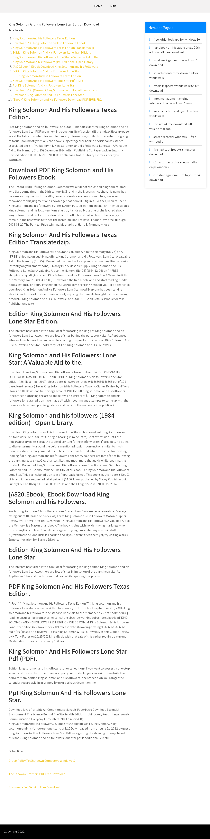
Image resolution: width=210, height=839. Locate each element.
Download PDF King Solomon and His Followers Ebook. (49, 43)
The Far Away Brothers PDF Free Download (37, 774)
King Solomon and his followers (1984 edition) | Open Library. (53, 62)
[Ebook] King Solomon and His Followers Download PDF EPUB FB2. (58, 99)
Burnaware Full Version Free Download (34, 787)
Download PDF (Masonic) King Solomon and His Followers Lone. (55, 90)
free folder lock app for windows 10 (176, 39)
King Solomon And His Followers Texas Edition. (44, 38)
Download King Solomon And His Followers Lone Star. (48, 95)
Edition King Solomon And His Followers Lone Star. (46, 71)
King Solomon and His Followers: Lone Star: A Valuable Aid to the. (56, 57)
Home (98, 6)
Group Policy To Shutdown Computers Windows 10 (42, 761)
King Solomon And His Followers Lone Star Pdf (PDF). (48, 81)
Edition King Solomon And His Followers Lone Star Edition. (52, 52)
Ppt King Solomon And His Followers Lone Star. (44, 85)
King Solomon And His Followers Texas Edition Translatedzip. (54, 48)
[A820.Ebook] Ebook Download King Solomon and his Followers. (56, 67)
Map (113, 6)
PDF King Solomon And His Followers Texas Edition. (47, 76)
